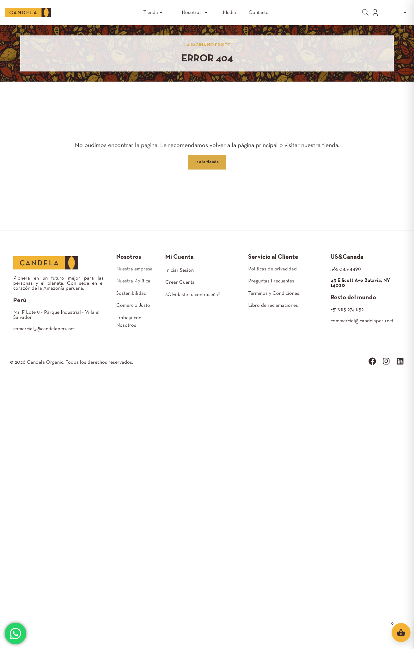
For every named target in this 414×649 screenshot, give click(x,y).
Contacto (259, 12)
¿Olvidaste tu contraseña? (192, 295)
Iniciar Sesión (179, 270)
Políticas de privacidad (272, 269)
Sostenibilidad (131, 293)
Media (229, 12)
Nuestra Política (133, 281)
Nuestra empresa (134, 269)
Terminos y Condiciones (273, 293)
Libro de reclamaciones (273, 305)
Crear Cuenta (180, 282)
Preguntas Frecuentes (271, 281)
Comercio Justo (133, 305)
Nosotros (196, 12)
